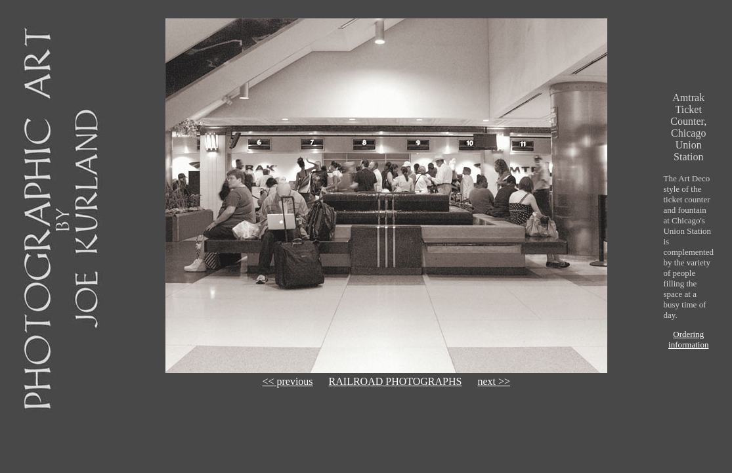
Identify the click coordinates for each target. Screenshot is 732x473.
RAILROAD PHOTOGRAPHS (395, 381)
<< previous (287, 381)
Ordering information (688, 339)
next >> (493, 381)
